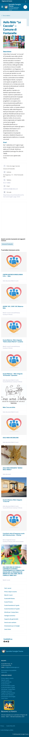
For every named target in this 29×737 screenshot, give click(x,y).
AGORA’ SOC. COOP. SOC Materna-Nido (13, 307)
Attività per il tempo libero (11, 612)
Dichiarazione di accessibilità (8, 670)
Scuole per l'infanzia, (8, 541)
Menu (2, 7)
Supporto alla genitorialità (11, 619)
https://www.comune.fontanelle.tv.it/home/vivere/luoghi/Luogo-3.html (13, 196)
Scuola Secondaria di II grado (12, 609)
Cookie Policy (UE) (10, 726)
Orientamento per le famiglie (12, 626)
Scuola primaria (5, 684)
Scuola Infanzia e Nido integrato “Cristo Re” (12, 501)
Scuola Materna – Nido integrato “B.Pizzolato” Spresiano (13, 374)
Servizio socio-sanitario (7, 695)
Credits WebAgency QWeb (6, 730)
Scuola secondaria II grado (8, 687)
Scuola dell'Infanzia (6, 682)
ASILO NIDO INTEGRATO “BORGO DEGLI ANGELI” (12, 469)
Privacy (2, 726)
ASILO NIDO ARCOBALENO (11, 438)
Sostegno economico (9, 615)
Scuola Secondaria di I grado (11, 605)
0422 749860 (6, 183)
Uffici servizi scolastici (18, 541)
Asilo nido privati (7, 474)
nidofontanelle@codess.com (10, 189)
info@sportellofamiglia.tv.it (12, 667)
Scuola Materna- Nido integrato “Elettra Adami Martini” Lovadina (13, 341)
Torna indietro (5, 15)
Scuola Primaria (8, 602)
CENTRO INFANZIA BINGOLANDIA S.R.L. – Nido (13, 275)
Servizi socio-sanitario (10, 622)
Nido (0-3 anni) (14, 281)
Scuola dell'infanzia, (15, 313)
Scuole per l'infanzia (7, 314)
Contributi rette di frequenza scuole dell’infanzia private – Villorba (13, 534)
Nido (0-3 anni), (6, 313)
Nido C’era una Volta (9, 407)
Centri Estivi (7, 629)
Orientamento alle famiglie (8, 696)
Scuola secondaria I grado (8, 685)
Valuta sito (4, 672)
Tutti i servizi (7, 588)
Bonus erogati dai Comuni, (9, 540)
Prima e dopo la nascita (10, 592)
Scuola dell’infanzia (9, 598)
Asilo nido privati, (7, 281)
